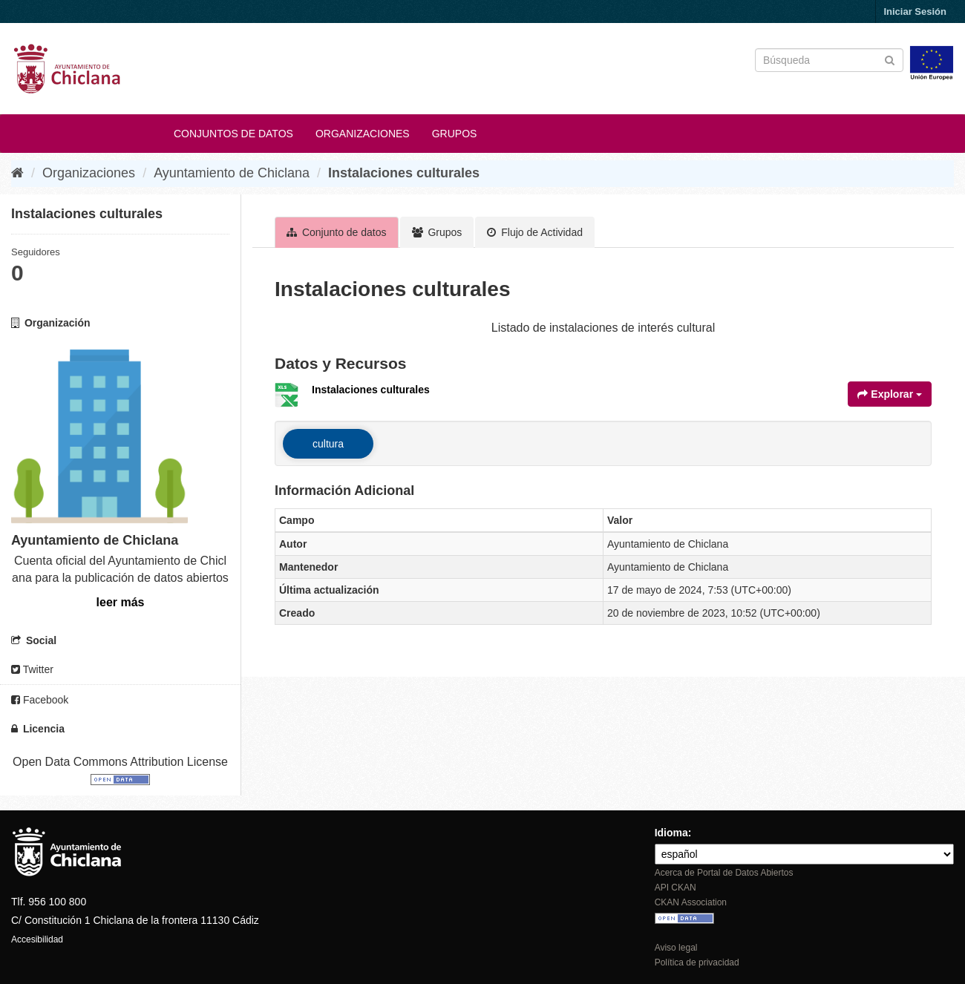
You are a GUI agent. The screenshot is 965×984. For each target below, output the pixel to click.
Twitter (32, 669)
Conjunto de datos (337, 232)
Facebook (39, 700)
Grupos (454, 134)
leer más (120, 602)
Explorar (889, 394)
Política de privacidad (697, 962)
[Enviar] (889, 59)
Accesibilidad (37, 939)
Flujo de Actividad (535, 232)
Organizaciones (362, 134)
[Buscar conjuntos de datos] (829, 60)
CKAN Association (691, 902)
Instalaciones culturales (404, 172)
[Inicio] (17, 172)
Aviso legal (676, 947)
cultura (328, 444)
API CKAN (675, 887)
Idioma (671, 833)
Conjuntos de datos (233, 134)
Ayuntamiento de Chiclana (232, 172)
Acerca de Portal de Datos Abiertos (724, 872)
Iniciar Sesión (914, 11)
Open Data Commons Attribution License (120, 761)
